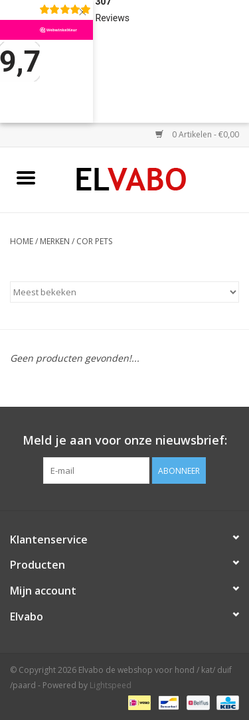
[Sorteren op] (124, 292)
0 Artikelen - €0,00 (197, 134)
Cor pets (94, 241)
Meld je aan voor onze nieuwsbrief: (125, 440)
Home (21, 241)
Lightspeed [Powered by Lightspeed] (110, 685)
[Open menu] (26, 177)
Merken (55, 241)
